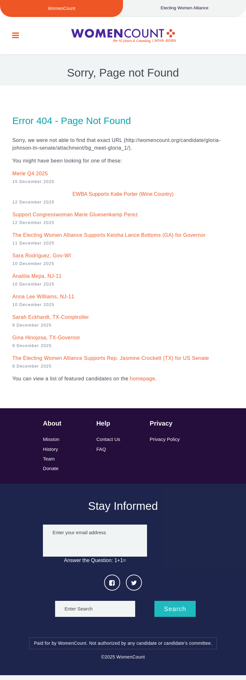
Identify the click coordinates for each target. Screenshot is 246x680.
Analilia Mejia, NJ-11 (37, 278)
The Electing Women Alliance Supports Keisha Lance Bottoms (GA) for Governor (108, 237)
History (51, 452)
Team (49, 462)
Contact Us (109, 442)
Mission (51, 442)
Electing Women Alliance (184, 8)
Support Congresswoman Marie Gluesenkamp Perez (75, 217)
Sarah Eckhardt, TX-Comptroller (50, 319)
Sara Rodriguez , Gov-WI (41, 258)
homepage (142, 381)
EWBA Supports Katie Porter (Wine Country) (123, 196)
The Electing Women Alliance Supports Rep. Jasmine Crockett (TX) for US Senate (110, 360)
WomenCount (123, 37)
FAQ (101, 452)
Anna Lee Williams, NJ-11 (43, 299)
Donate (51, 473)
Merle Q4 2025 (30, 176)
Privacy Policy (166, 442)
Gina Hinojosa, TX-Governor (46, 340)
